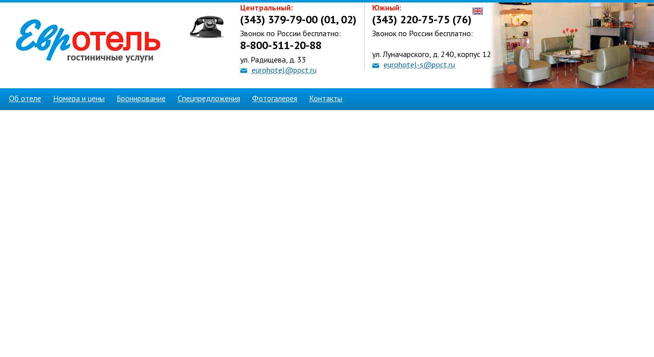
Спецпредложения (209, 98)
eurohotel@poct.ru (284, 70)
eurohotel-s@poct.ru (419, 64)
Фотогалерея (274, 98)
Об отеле (25, 98)
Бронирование (141, 98)
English (477, 11)
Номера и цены (79, 98)
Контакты (325, 98)
